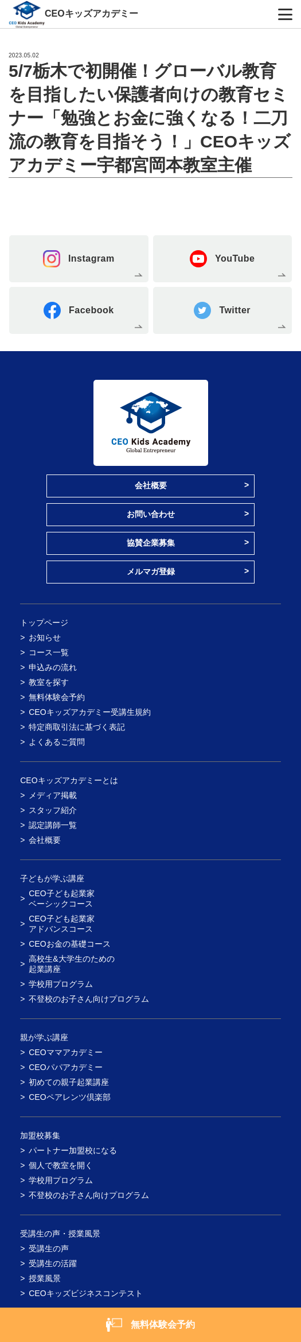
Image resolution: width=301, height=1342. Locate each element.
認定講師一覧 (53, 825)
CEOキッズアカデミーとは (69, 780)
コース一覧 (49, 652)
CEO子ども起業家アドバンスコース (61, 923)
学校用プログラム (61, 984)
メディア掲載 (53, 795)
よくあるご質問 (57, 741)
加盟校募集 (40, 1135)
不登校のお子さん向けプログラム (89, 998)
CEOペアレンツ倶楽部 (69, 1097)
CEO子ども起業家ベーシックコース (61, 898)
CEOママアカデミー (65, 1052)
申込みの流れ (53, 667)
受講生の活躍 (53, 1263)
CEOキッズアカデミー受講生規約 (89, 712)
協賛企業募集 (151, 542)
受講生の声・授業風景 (60, 1233)
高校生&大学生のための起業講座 (71, 964)
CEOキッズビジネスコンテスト (85, 1293)
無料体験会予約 (57, 697)
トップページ (44, 622)
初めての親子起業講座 (69, 1082)
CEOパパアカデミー (65, 1067)
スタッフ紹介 (53, 810)
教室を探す (49, 682)
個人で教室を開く (61, 1165)
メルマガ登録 (151, 571)
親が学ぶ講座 (44, 1037)
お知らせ (45, 637)
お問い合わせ (151, 514)
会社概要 (151, 485)
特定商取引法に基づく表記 (77, 727)
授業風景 (45, 1278)
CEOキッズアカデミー (91, 13)
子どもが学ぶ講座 (52, 878)
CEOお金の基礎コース (69, 943)
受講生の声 (49, 1248)
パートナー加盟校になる (73, 1150)
